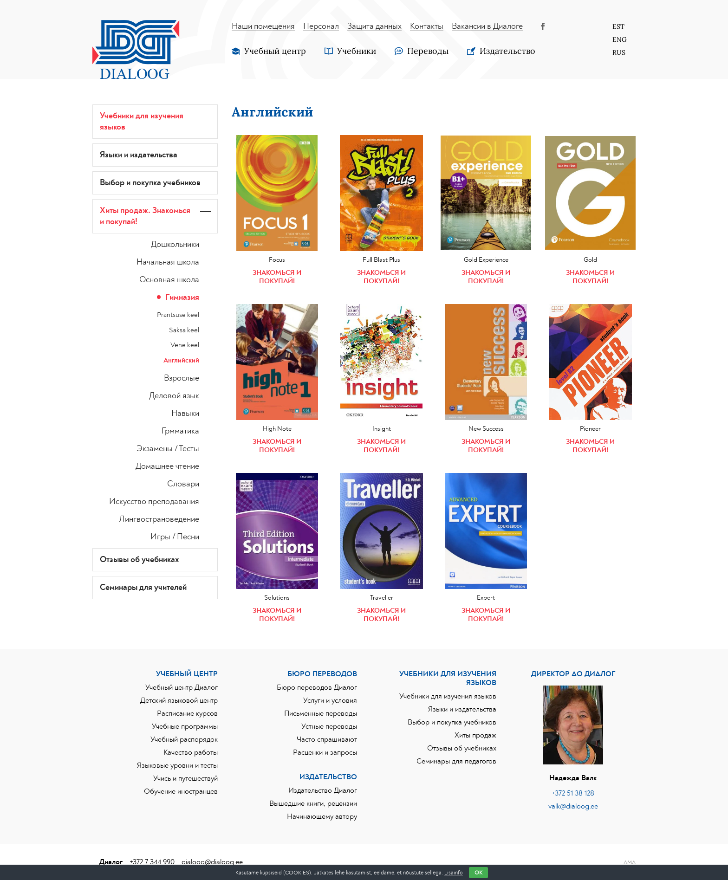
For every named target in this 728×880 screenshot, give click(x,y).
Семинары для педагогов (456, 761)
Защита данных (374, 26)
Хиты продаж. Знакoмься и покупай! (145, 216)
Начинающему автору (322, 816)
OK (478, 872)
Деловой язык (174, 396)
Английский (181, 360)
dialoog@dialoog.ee (212, 862)
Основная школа (169, 280)
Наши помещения (263, 26)
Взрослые (181, 378)
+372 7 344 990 (152, 862)
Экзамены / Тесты (167, 449)
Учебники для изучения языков (141, 121)
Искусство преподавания (154, 502)
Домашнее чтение (167, 466)
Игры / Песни (174, 537)
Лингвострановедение (159, 519)
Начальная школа (167, 262)
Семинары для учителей (143, 587)
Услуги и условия (330, 700)
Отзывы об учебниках (139, 560)
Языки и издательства (138, 155)
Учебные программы (185, 726)
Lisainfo (453, 872)
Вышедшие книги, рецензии (313, 803)
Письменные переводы (320, 713)
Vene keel (184, 345)
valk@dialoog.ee (573, 806)
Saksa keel (184, 330)
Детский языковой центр (179, 700)
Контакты (426, 26)
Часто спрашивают (327, 739)
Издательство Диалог (322, 790)
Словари (183, 484)
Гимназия (182, 297)
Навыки (185, 413)
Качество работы (190, 752)
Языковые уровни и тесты (177, 765)
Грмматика (180, 431)
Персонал (321, 26)
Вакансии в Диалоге (487, 26)
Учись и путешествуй (185, 778)
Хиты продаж (475, 735)
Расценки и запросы (325, 752)
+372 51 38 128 (573, 793)
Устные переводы (329, 726)
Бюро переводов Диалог (317, 687)
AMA (630, 862)
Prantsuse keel (178, 314)
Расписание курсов (187, 713)
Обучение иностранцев (181, 791)
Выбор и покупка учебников (150, 183)
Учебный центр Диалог (181, 687)
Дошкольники (175, 244)
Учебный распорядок (184, 739)
